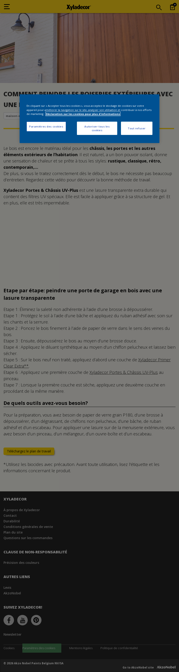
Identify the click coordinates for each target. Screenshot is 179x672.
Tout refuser (137, 128)
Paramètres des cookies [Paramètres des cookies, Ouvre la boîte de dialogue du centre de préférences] (46, 126)
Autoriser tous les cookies (97, 128)
